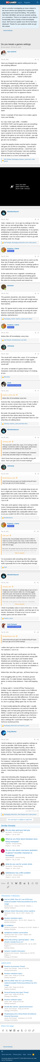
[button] (2, 1051)
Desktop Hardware (10, 908)
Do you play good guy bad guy (18, 830)
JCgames (8, 843)
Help (24, 1054)
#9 (38, 474)
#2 (38, 219)
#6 (38, 354)
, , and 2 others (18, 319)
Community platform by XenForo (17, 1058)
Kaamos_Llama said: (8, 395)
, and (15, 340)
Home (29, 1054)
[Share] (35, 59)
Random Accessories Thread (14, 966)
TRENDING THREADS (10, 896)
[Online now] (5, 289)
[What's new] (33, 2)
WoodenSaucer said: (8, 478)
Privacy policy (17, 1054)
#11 (38, 582)
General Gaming (18, 832)
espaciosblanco (10, 857)
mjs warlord (6, 47)
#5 (38, 332)
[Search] (37, 2)
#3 (38, 256)
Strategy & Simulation (11, 957)
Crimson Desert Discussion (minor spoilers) (19, 911)
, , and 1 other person (19, 160)
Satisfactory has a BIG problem (18, 873)
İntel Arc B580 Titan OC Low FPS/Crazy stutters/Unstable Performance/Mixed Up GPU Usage (20, 901)
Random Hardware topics (13, 918)
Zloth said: (5, 535)
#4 (38, 293)
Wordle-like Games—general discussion (18, 1007)
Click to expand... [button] (20, 553)
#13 (38, 739)
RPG (5, 915)
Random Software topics (13, 999)
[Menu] (2, 2)
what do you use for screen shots (19, 864)
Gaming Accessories (10, 936)
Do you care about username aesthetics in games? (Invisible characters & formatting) (22, 852)
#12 (38, 632)
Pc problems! (9, 925)
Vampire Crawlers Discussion (14, 951)
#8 (38, 437)
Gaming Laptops (9, 948)
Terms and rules (6, 1054)
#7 (38, 391)
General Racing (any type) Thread (16, 992)
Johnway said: (6, 441)
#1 (38, 59)
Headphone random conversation (16, 932)
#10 (38, 531)
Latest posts (6, 963)
